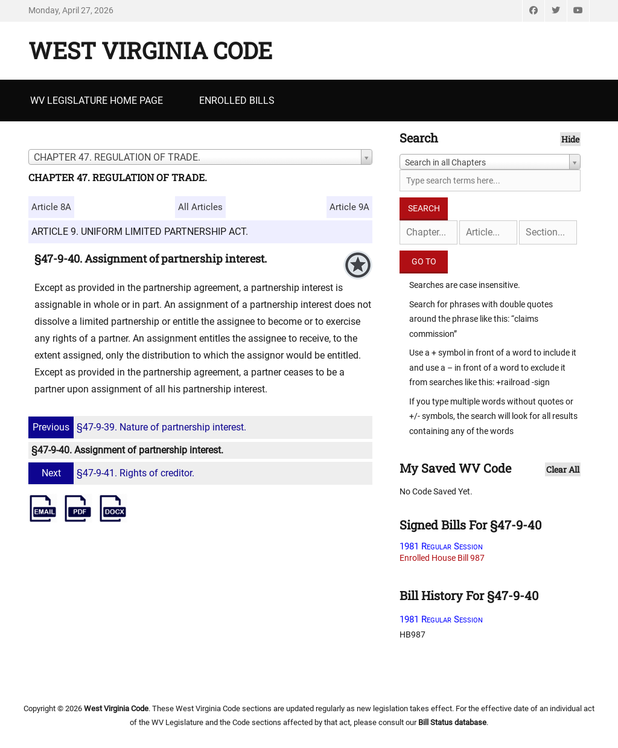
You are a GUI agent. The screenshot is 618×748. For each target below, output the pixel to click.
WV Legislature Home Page (96, 100)
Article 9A (349, 207)
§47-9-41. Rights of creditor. (112, 473)
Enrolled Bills (237, 100)
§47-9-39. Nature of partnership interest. (138, 427)
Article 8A (51, 207)
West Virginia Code (150, 50)
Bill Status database (452, 722)
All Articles (200, 207)
